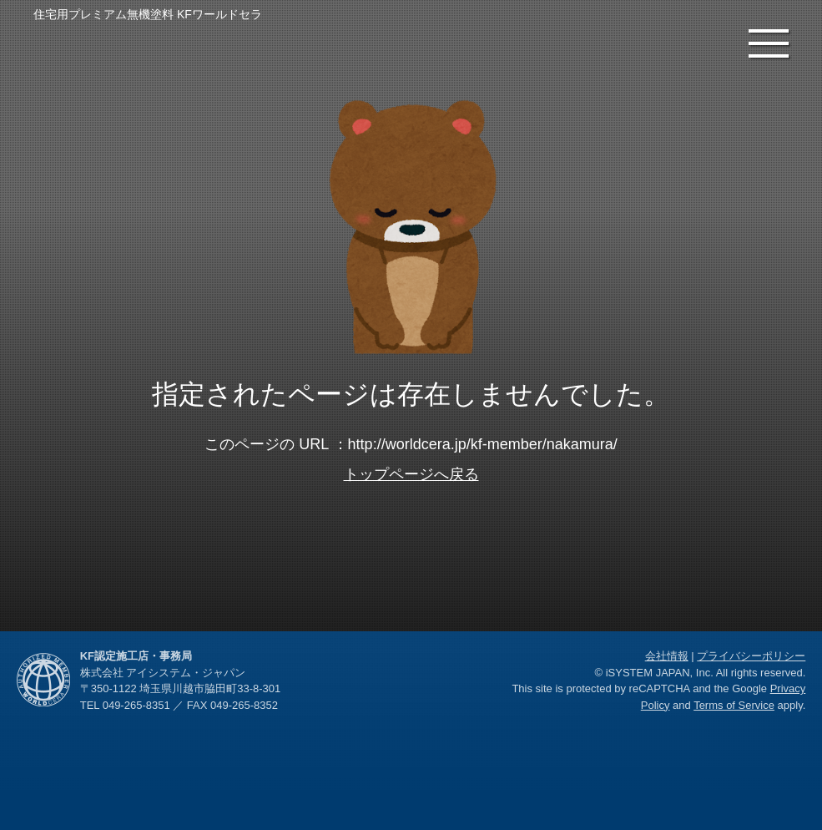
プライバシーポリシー (751, 656)
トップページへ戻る (411, 474)
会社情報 (666, 656)
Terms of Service (733, 705)
